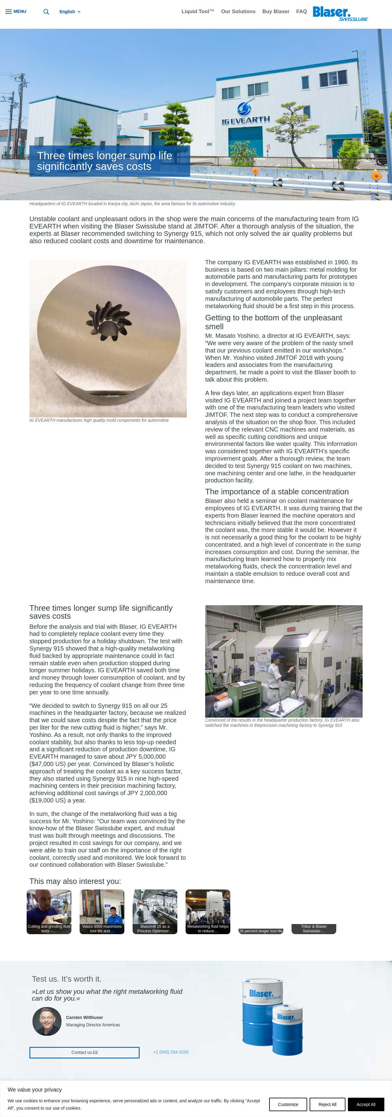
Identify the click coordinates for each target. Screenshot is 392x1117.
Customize (288, 1104)
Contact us (81, 1052)
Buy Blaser (276, 11)
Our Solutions (238, 11)
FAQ (301, 11)
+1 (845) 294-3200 (171, 1052)
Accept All (366, 1104)
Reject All (327, 1104)
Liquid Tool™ (198, 11)
